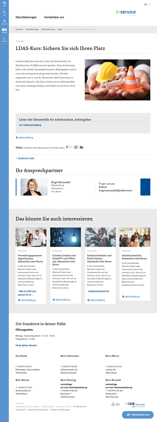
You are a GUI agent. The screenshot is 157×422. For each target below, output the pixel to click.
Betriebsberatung (48, 29)
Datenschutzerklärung (38, 410)
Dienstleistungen (26, 17)
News (60, 29)
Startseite (19, 29)
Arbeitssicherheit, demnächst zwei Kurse (134, 257)
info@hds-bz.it (79, 406)
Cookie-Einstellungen (60, 410)
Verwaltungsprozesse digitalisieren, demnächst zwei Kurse (30, 258)
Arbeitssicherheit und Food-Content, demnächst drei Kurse (99, 258)
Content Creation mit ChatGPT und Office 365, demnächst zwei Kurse (64, 260)
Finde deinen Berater (26, 345)
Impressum (21, 410)
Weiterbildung (24, 137)
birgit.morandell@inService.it (115, 190)
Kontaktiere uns (54, 17)
